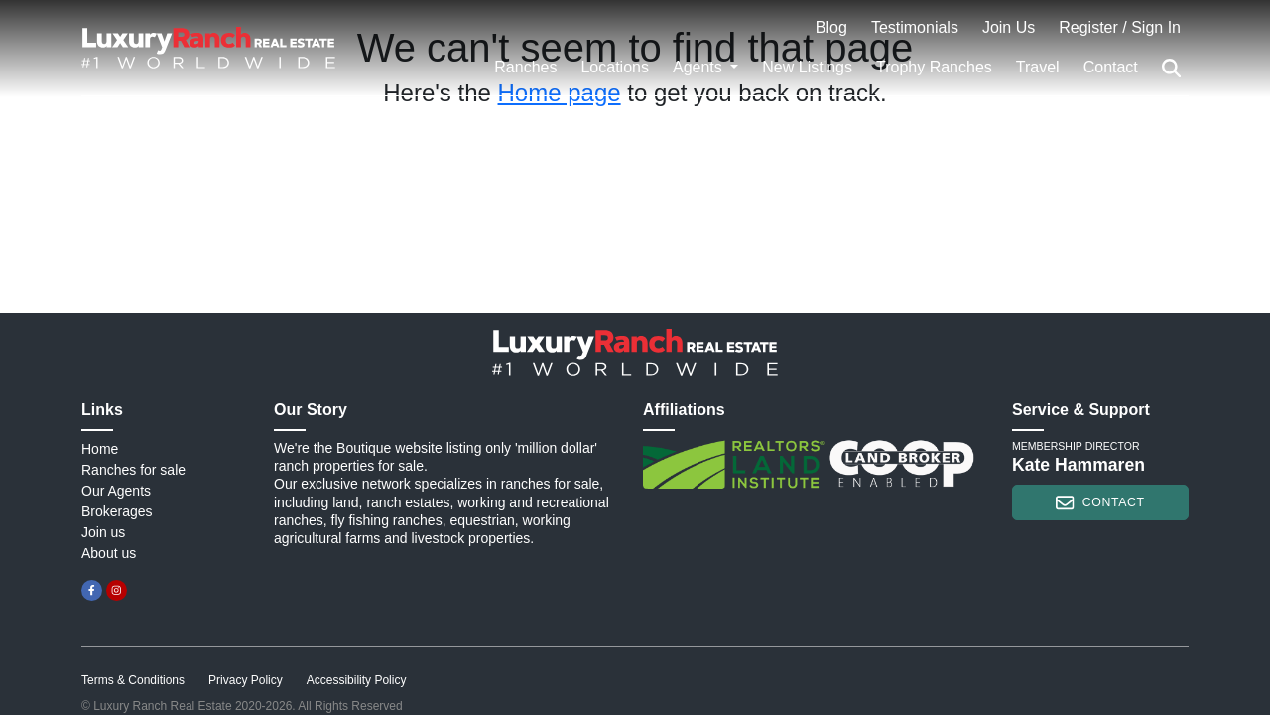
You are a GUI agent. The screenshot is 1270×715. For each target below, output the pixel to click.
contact (1100, 502)
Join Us (1008, 27)
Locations (614, 67)
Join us (103, 532)
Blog (831, 27)
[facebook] (91, 590)
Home (99, 449)
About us (108, 553)
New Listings (807, 67)
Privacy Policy (245, 680)
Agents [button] (699, 67)
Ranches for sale (133, 470)
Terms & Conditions (133, 680)
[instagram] (116, 590)
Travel (1038, 67)
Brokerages (117, 511)
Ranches (525, 67)
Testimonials (914, 27)
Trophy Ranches (934, 67)
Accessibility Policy (357, 680)
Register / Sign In (1120, 27)
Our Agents (116, 491)
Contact (1110, 67)
